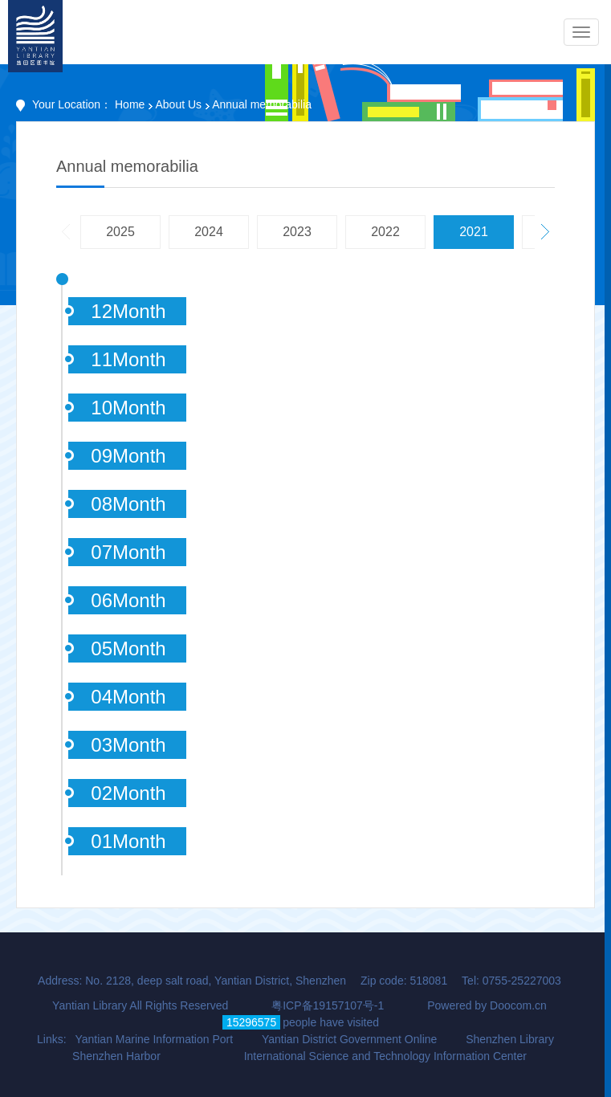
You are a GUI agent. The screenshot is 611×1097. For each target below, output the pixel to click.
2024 (208, 232)
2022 (385, 232)
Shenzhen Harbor (116, 1056)
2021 (473, 232)
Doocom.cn (518, 1005)
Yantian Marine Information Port (154, 1039)
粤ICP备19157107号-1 (327, 1005)
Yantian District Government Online (349, 1039)
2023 (297, 232)
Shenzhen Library (510, 1039)
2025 (120, 232)
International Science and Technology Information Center (385, 1056)
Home (130, 104)
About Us (178, 104)
